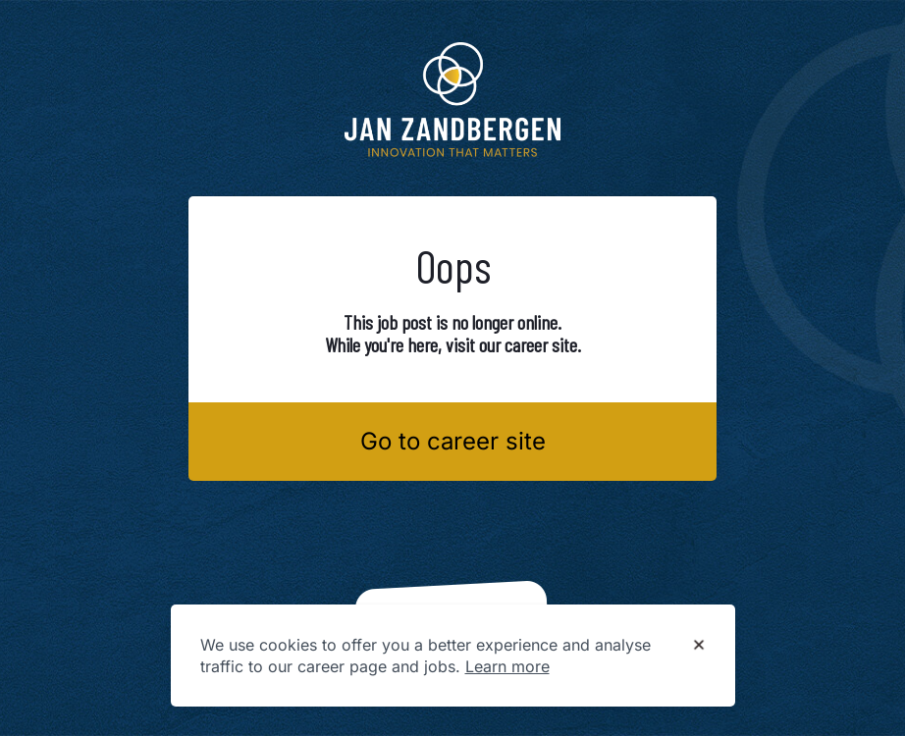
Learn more (507, 666)
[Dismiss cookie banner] (699, 646)
